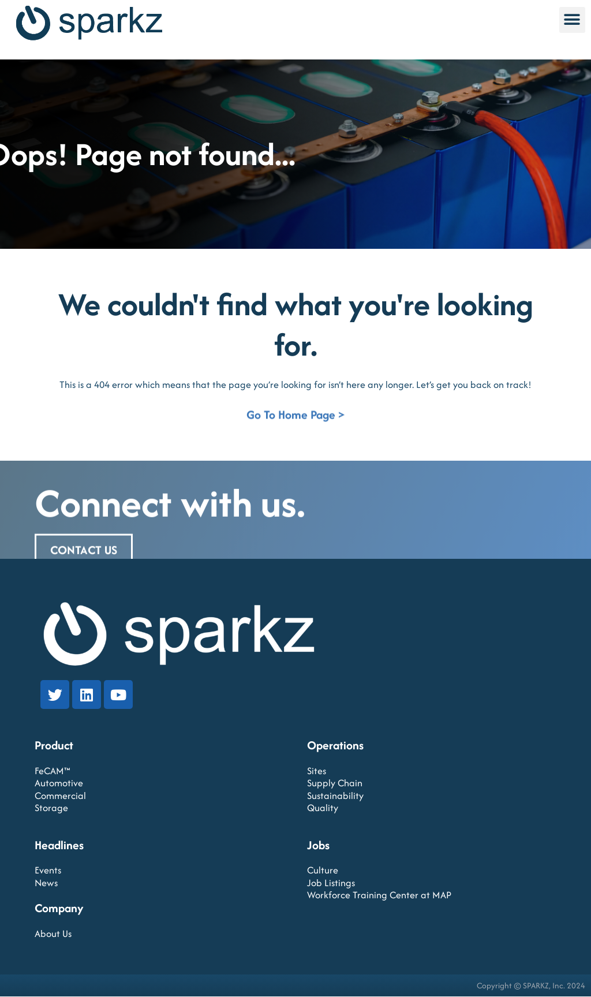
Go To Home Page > (295, 417)
